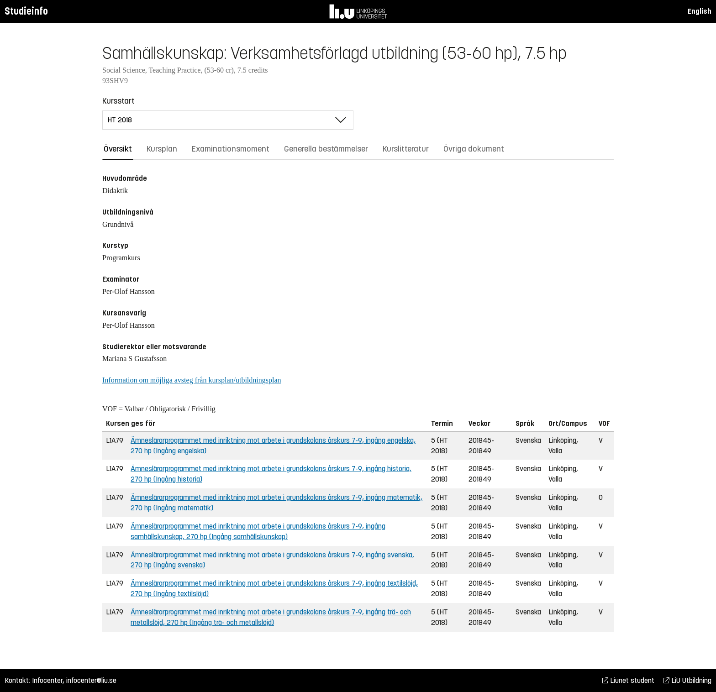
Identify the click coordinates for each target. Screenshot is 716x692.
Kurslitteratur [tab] (406, 149)
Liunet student (628, 680)
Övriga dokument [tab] (473, 149)
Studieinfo (26, 11)
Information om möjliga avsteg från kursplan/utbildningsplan (191, 380)
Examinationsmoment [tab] (230, 149)
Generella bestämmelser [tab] (326, 149)
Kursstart (118, 101)
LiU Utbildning (687, 680)
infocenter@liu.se (91, 680)
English (699, 11)
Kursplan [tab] (162, 149)
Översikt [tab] (118, 149)
